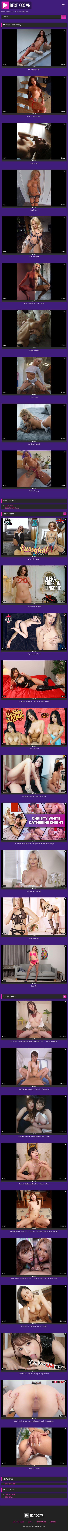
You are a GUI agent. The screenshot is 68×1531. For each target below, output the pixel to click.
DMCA (30, 1522)
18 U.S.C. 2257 (18, 1522)
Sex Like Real (10, 1484)
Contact (52, 1522)
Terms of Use (41, 1522)
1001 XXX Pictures (12, 508)
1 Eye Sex (9, 505)
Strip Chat (8, 1497)
